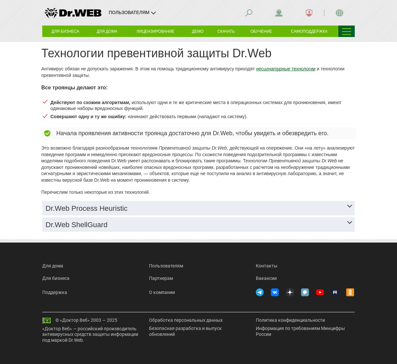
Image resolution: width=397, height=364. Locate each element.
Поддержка (54, 292)
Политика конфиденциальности (290, 320)
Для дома (52, 266)
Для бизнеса (55, 278)
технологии (285, 68)
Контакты (266, 266)
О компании (162, 292)
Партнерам (161, 278)
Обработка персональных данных (186, 320)
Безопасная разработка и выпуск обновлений (185, 331)
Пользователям (166, 266)
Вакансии (266, 278)
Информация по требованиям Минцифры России (300, 331)
